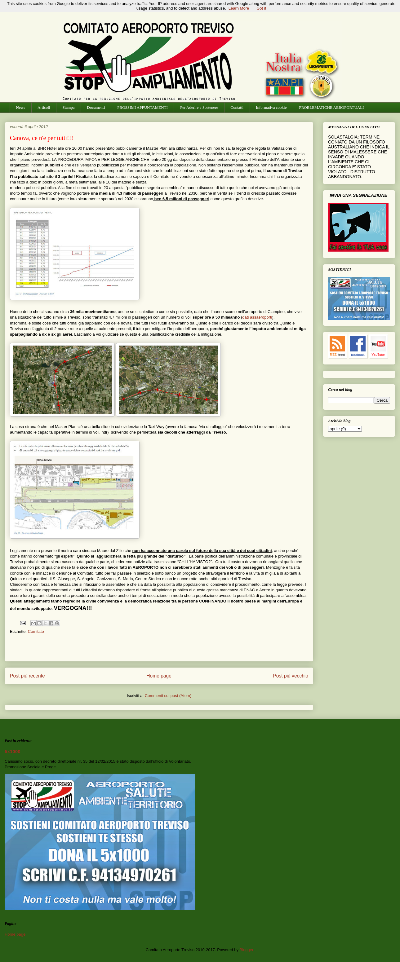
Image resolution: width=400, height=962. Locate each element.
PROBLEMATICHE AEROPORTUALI (331, 107)
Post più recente (27, 675)
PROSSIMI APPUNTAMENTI (142, 107)
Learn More (239, 8)
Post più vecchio (290, 675)
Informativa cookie (271, 107)
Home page (158, 675)
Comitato (36, 631)
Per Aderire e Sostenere (199, 107)
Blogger (246, 949)
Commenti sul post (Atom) (168, 695)
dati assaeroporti (257, 317)
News (20, 107)
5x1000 (12, 751)
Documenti (96, 107)
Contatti (236, 107)
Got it (261, 8)
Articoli (44, 107)
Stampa (69, 107)
